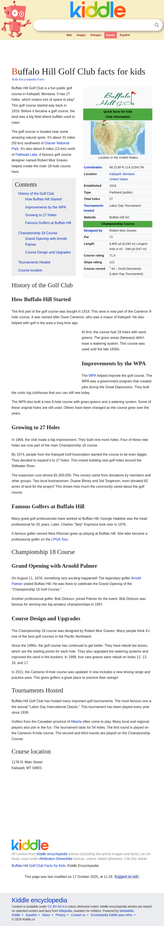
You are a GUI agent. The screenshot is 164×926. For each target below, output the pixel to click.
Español (125, 35)
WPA (92, 375)
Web (69, 35)
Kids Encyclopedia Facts (28, 79)
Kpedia (110, 35)
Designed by (93, 230)
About (46, 915)
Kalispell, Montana (122, 174)
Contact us (78, 915)
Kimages (96, 35)
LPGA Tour (59, 539)
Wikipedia (65, 911)
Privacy (60, 915)
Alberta (76, 721)
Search (156, 25)
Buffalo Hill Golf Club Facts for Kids (39, 866)
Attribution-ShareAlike (56, 859)
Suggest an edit (126, 877)
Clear (147, 25)
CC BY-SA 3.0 (57, 906)
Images (81, 35)
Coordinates (93, 167)
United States (118, 179)
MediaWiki (126, 911)
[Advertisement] (82, 52)
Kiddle (16, 915)
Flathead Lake (26, 154)
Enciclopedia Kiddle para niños (111, 915)
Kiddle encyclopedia (52, 854)
